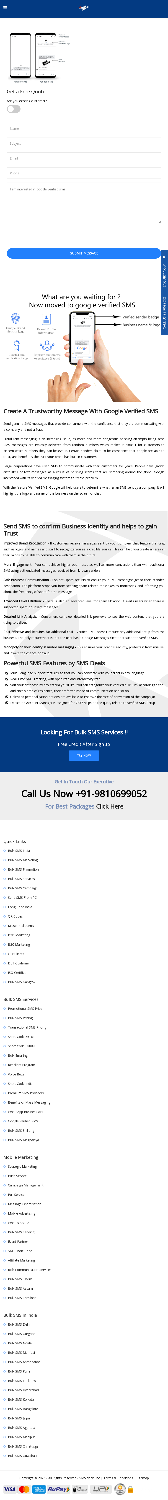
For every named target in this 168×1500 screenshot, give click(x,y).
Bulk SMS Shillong (21, 1130)
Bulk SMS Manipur (21, 1437)
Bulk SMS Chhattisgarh (24, 1446)
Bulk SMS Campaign (23, 888)
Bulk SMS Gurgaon (22, 1334)
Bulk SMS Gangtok (21, 982)
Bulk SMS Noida (20, 1343)
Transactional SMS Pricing (27, 1027)
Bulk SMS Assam (20, 1288)
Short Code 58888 (21, 1046)
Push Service (17, 1176)
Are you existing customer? (27, 101)
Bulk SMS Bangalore (23, 1409)
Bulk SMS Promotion (23, 869)
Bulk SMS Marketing (23, 860)
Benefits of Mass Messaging (29, 1102)
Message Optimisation (24, 1204)
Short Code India (20, 1083)
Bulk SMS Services (21, 879)
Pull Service (16, 1194)
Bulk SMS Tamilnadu (23, 1298)
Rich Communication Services (30, 1269)
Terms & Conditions (118, 1478)
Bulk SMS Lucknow (22, 1380)
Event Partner (18, 1241)
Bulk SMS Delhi (19, 1324)
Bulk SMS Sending (21, 1232)
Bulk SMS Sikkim (20, 1279)
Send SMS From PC (22, 897)
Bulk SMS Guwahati (22, 1456)
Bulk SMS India (19, 850)
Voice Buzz (16, 1074)
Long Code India (20, 907)
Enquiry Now (164, 271)
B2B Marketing (19, 935)
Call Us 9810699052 (164, 313)
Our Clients (16, 954)
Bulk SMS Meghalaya (23, 1140)
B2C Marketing (19, 944)
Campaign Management (26, 1185)
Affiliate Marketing (21, 1260)
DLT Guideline (18, 963)
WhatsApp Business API (25, 1112)
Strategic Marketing (22, 1166)
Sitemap (143, 1478)
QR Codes (15, 916)
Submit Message (84, 253)
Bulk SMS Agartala (21, 1427)
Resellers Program (21, 1065)
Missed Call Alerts (21, 925)
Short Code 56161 (21, 1036)
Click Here (109, 806)
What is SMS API (20, 1223)
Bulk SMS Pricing (20, 1018)
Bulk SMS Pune (19, 1371)
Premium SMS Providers (26, 1093)
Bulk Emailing (18, 1055)
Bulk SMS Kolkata (21, 1399)
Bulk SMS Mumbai (21, 1352)
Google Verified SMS (23, 1121)
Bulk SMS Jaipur (19, 1418)
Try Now (84, 756)
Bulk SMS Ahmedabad (24, 1362)
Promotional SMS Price (25, 1008)
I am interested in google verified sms (84, 202)
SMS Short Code (20, 1251)
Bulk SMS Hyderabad (23, 1390)
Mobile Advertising (21, 1213)
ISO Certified (17, 972)
